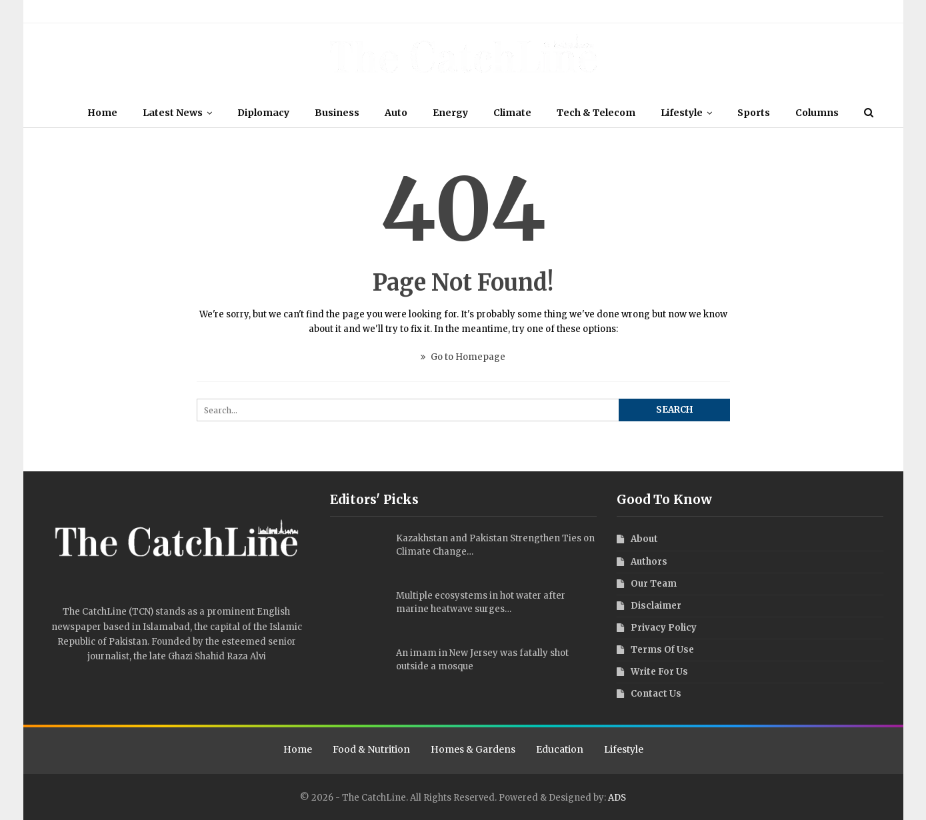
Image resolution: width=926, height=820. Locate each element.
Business (368, 113)
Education (559, 749)
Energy (485, 113)
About (53, 11)
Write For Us (326, 11)
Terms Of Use (218, 11)
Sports (797, 113)
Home (128, 113)
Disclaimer (168, 11)
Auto (429, 113)
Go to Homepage (463, 357)
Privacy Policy (273, 11)
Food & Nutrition (371, 749)
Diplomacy (293, 113)
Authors (127, 11)
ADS (617, 797)
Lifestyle (723, 113)
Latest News (200, 113)
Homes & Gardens (473, 749)
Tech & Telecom (635, 113)
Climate (550, 113)
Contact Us (374, 11)
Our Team (88, 11)
